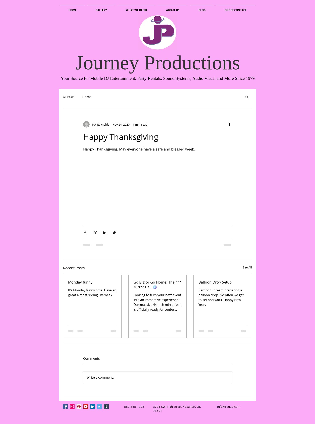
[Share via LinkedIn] (105, 232)
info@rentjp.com (228, 407)
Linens (86, 97)
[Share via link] (115, 232)
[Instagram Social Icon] (72, 406)
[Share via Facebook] (85, 232)
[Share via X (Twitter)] (95, 232)
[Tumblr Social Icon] (106, 406)
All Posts (68, 97)
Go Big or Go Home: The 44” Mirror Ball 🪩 (157, 284)
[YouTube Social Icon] (85, 406)
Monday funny (80, 282)
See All (247, 267)
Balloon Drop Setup (215, 282)
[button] (247, 96)
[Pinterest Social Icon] (79, 406)
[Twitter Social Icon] (99, 406)
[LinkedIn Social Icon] (92, 406)
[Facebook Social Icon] (65, 406)
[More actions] (229, 124)
